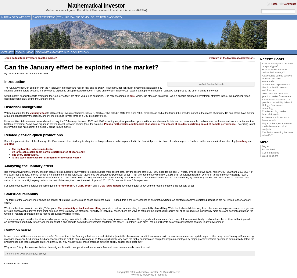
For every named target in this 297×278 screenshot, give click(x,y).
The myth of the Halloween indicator (33, 149)
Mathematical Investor (96, 5)
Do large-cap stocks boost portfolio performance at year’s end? (48, 151)
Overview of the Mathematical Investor (231, 58)
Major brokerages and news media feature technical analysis (277, 126)
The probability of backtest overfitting (79, 208)
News (30, 52)
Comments (290, 3)
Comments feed (270, 152)
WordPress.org (270, 155)
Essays (20, 52)
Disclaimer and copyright (52, 52)
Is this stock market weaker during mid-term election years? (46, 157)
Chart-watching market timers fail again (274, 113)
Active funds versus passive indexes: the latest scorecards (277, 78)
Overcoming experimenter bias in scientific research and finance (276, 87)
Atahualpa (162, 274)
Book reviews (80, 52)
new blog (242, 141)
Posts (274, 3)
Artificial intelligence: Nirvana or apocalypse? (277, 65)
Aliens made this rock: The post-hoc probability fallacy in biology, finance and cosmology (277, 103)
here (132, 96)
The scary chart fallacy (25, 154)
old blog (9, 144)
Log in (265, 146)
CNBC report (85, 185)
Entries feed (268, 149)
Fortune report (66, 185)
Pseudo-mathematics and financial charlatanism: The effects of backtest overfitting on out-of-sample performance (170, 124)
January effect (38, 113)
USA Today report (110, 185)
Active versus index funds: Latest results (276, 119)
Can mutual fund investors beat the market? (31, 58)
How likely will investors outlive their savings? (274, 71)
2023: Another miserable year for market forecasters (276, 95)
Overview (7, 52)
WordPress (148, 274)
